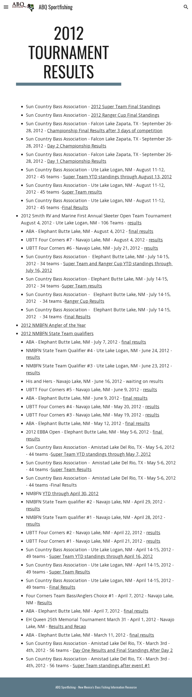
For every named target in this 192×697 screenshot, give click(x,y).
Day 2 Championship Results (76, 146)
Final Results (75, 207)
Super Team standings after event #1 (111, 665)
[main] (68, 54)
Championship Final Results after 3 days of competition (104, 130)
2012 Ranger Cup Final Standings (125, 115)
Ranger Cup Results (84, 301)
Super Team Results (71, 469)
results (135, 223)
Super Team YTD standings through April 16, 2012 (101, 556)
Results (44, 603)
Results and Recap (67, 626)
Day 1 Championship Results (76, 161)
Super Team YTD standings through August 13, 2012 (117, 177)
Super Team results (82, 192)
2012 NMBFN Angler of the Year (53, 325)
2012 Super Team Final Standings (125, 106)
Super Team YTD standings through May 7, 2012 (101, 454)
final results (141, 231)
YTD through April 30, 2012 (70, 493)
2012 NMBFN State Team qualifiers (57, 333)
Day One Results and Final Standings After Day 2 (123, 650)
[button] (6, 7)
